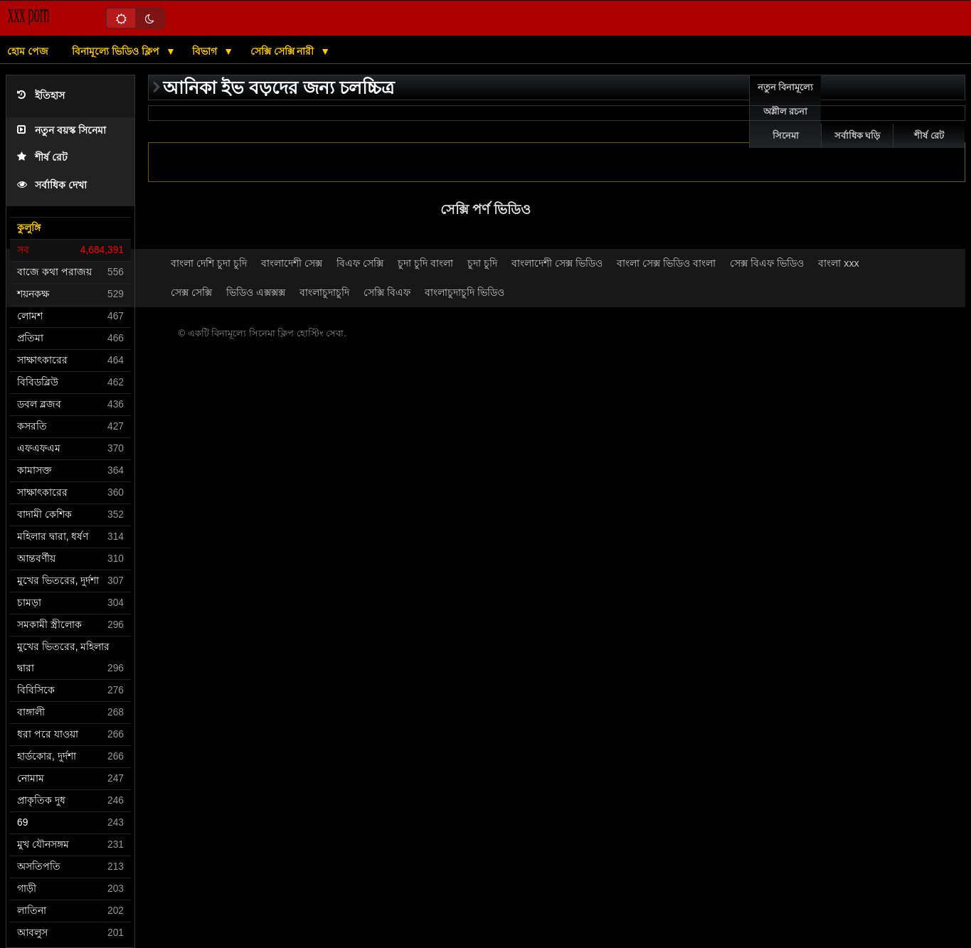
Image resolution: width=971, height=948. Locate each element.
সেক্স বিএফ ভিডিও (767, 263)
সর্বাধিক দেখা (52, 185)
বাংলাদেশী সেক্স (291, 263)
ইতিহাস (41, 95)
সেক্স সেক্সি (191, 292)
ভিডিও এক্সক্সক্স (255, 292)
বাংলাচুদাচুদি (324, 292)
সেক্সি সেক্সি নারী (283, 51)
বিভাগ (206, 51)
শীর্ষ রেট (42, 157)
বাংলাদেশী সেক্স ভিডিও (557, 263)
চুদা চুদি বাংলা (425, 263)
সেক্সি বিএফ (387, 292)
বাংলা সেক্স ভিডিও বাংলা (666, 263)
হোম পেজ (27, 51)
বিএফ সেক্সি (359, 263)
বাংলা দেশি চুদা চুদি (209, 263)
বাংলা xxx (838, 263)
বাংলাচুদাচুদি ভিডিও (464, 292)
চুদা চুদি (482, 263)
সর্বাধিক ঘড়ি (857, 136)
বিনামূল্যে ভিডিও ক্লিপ (117, 51)
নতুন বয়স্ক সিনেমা (61, 130)
